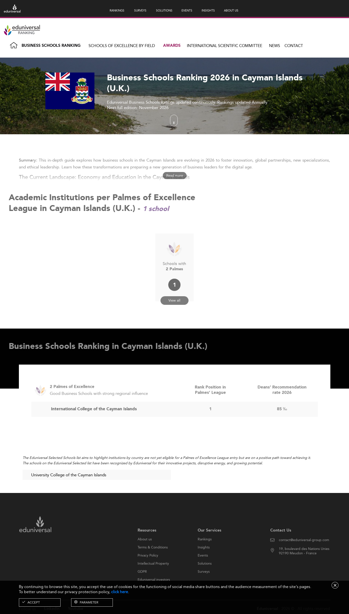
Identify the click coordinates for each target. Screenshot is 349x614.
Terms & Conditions (153, 559)
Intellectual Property (153, 575)
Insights (204, 559)
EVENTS (186, 10)
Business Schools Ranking (51, 46)
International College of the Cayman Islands (94, 421)
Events (203, 567)
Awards (172, 46)
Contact (293, 46)
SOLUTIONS (164, 10)
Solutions (205, 575)
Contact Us (280, 542)
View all (174, 294)
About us (145, 551)
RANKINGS (117, 10)
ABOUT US (231, 10)
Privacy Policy (148, 567)
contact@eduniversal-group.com (304, 551)
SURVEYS (140, 10)
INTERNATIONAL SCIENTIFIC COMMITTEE (224, 46)
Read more (174, 175)
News (274, 46)
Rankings (205, 551)
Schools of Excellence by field (122, 46)
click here (119, 592)
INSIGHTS (208, 10)
